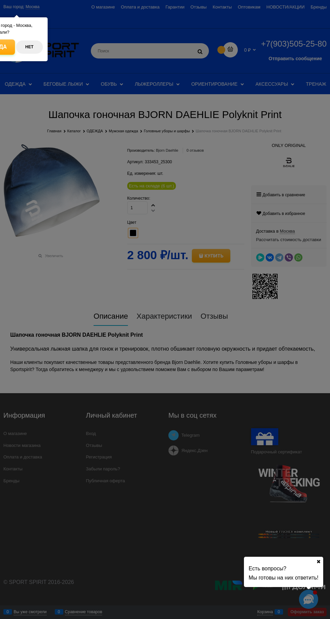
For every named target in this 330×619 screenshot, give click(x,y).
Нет (29, 47)
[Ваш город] (318, 561)
